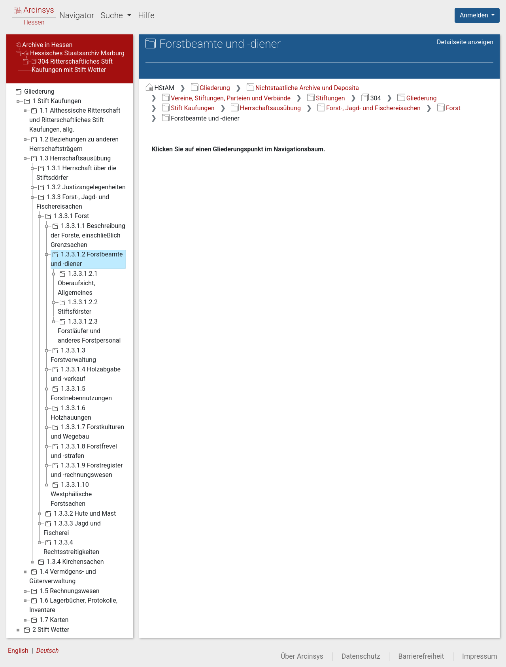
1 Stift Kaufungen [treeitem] (51, 101)
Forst (449, 108)
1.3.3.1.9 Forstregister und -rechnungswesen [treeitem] (87, 470)
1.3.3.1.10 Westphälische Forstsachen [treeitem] (71, 493)
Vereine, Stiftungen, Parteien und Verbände (226, 98)
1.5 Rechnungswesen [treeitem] (64, 591)
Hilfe (146, 15)
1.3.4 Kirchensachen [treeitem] (70, 562)
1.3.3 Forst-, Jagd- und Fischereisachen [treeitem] (72, 201)
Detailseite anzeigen (465, 42)
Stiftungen (326, 98)
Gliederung (210, 88)
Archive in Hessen (44, 45)
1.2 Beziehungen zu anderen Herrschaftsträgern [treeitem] (74, 144)
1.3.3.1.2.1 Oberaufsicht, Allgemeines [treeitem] (78, 282)
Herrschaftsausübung (266, 108)
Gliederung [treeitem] (34, 91)
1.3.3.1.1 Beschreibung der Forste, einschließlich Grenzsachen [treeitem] (88, 235)
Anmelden (475, 15)
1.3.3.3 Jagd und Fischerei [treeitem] (72, 528)
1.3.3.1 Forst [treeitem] (66, 216)
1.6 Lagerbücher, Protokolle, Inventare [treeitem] (73, 605)
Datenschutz (361, 656)
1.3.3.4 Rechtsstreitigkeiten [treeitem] (71, 547)
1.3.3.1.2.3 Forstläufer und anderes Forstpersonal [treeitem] (89, 330)
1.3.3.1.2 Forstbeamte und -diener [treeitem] (87, 259)
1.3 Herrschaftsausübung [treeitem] (70, 158)
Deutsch (47, 650)
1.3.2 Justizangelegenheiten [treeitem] (81, 187)
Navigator (76, 15)
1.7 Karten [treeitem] (48, 620)
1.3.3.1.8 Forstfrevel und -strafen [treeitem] (84, 451)
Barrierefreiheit (421, 656)
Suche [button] (112, 15)
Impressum (479, 656)
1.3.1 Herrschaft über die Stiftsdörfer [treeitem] (76, 172)
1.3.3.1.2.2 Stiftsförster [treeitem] (78, 306)
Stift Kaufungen (188, 108)
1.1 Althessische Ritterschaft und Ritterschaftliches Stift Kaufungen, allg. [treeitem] (74, 119)
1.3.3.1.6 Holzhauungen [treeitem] (71, 412)
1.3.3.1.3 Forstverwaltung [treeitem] (73, 355)
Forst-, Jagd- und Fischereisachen (369, 108)
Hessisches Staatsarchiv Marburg (74, 53)
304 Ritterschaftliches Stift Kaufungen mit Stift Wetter (72, 65)
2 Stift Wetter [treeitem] (45, 630)
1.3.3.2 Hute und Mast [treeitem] (79, 513)
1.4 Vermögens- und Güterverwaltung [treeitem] (62, 576)
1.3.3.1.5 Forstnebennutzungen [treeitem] (81, 393)
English (18, 650)
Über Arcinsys (302, 656)
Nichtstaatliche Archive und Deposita (303, 88)
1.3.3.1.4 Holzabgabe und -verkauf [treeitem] (86, 373)
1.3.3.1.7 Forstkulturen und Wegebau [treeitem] (87, 431)
